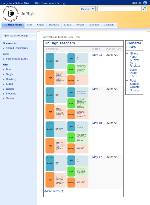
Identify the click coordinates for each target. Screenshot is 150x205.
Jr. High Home (13, 24)
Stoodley (94, 24)
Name (96, 48)
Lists (6, 53)
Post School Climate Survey (135, 85)
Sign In (135, 2)
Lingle (68, 24)
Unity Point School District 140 (19, 3)
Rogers (80, 24)
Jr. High (61, 3)
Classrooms (47, 3)
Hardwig (54, 24)
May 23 (97, 54)
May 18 (97, 123)
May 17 (97, 157)
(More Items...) (53, 191)
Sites (5, 64)
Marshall (109, 24)
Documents (9, 43)
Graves (10, 98)
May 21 (97, 88)
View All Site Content (15, 35)
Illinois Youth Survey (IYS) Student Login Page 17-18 (135, 65)
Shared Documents (17, 47)
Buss (30, 24)
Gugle (40, 24)
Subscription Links (17, 58)
